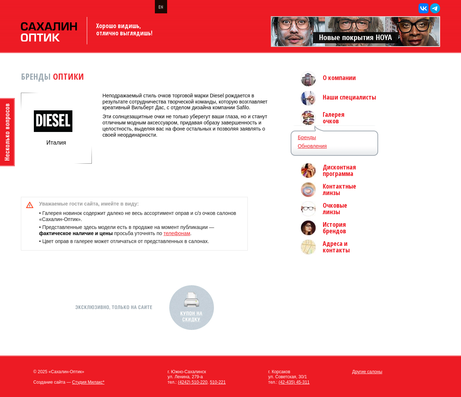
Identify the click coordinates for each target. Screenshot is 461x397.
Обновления (312, 146)
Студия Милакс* (88, 382)
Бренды (307, 137)
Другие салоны (367, 371)
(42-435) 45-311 (293, 382)
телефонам (177, 233)
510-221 (218, 382)
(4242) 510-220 (192, 382)
